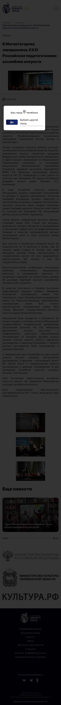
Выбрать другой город (29, 122)
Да (12, 122)
